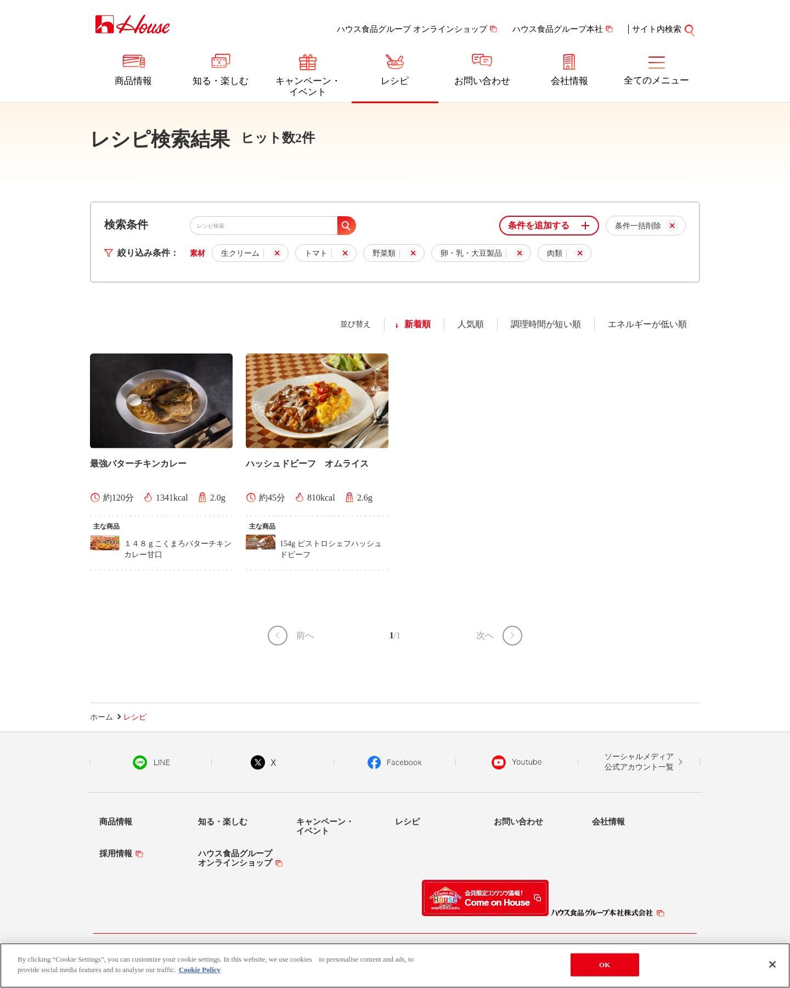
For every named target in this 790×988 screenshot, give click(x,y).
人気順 (471, 324)
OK (604, 965)
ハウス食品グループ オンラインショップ (412, 29)
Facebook (395, 762)
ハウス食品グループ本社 (557, 29)
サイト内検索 (656, 29)
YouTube (517, 762)
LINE (151, 762)
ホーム (101, 717)
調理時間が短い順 (546, 324)
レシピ (395, 81)
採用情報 (115, 853)
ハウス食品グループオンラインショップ (235, 858)
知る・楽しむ (221, 81)
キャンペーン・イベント (308, 86)
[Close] (772, 964)
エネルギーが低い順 (647, 324)
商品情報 (133, 81)
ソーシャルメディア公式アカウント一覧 (639, 762)
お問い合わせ (482, 81)
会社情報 (569, 81)
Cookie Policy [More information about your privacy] (200, 969)
